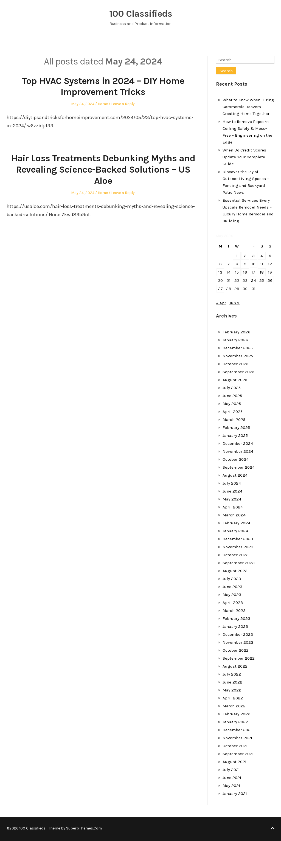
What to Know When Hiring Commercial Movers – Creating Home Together (248, 106)
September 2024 (239, 467)
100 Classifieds (140, 13)
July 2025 (232, 387)
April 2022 (233, 698)
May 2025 (232, 403)
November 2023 (238, 546)
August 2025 (235, 379)
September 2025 (238, 371)
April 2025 (233, 411)
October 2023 (236, 554)
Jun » (234, 302)
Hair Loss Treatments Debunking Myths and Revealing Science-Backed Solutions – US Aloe (103, 169)
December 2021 (237, 729)
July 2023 (232, 578)
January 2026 (235, 339)
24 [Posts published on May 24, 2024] (253, 280)
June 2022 (232, 682)
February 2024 (236, 523)
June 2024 (232, 491)
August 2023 (235, 570)
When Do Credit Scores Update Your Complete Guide (244, 157)
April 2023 (233, 602)
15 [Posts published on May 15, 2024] (237, 272)
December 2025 (238, 347)
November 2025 (238, 355)
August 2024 (235, 475)
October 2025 (235, 363)
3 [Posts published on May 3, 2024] (253, 255)
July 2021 (231, 769)
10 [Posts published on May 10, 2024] (253, 263)
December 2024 (238, 443)
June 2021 (232, 777)
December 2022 (238, 634)
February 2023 (236, 618)
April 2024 (233, 507)
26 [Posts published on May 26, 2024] (270, 280)
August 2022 (235, 666)
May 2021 (231, 785)
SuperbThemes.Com (84, 828)
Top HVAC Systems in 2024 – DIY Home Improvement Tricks (103, 86)
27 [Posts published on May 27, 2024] (220, 288)
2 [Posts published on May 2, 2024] (245, 255)
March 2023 (234, 610)
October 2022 (236, 650)
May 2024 (232, 499)
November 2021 (237, 737)
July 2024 (232, 483)
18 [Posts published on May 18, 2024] (262, 272)
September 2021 (238, 753)
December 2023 (238, 538)
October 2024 (236, 459)
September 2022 (239, 658)
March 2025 (234, 419)
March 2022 (234, 706)
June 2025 (232, 395)
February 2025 (236, 427)
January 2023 (235, 626)
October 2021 (235, 745)
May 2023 (232, 594)
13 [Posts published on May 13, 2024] (220, 272)
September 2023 (239, 562)
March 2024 (234, 515)
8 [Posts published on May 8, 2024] (237, 263)
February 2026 (236, 332)
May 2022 (232, 690)
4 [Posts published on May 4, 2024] (261, 255)
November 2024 (238, 451)
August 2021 (234, 761)
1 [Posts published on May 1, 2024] (237, 255)
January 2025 (235, 435)
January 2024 (235, 530)
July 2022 (232, 674)
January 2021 (235, 793)
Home (103, 104)
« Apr (221, 302)
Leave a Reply (123, 104)
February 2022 (236, 713)
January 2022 (235, 721)
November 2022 (238, 642)
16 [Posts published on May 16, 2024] (245, 272)
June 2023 (232, 586)
